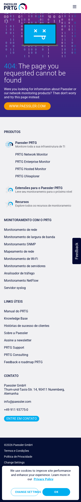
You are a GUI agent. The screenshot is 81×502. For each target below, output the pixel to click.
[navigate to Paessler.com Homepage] (15, 6)
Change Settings (14, 462)
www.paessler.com (27, 106)
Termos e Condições (16, 450)
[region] (40, 483)
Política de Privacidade (18, 456)
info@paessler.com (17, 402)
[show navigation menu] (74, 6)
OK (56, 492)
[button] (76, 251)
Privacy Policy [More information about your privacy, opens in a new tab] (43, 479)
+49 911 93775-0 (16, 410)
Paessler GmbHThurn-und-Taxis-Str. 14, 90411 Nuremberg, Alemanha (34, 389)
